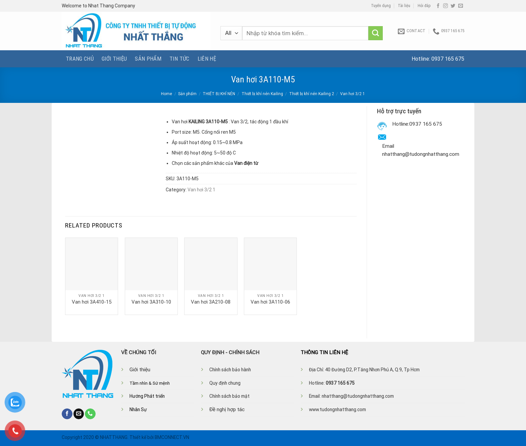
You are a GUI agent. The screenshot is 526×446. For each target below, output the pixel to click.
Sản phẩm (148, 58)
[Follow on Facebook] (438, 6)
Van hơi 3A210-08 (210, 302)
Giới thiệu (114, 58)
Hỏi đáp (424, 5)
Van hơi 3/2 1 (352, 93)
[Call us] (90, 413)
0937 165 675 (447, 59)
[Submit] (375, 33)
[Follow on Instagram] (445, 6)
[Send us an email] (460, 6)
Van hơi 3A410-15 (91, 302)
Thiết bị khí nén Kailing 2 (311, 93)
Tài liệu (404, 5)
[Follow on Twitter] (453, 6)
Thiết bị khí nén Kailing (262, 93)
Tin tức (179, 58)
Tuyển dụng (381, 5)
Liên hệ (207, 58)
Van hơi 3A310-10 (151, 302)
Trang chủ (80, 58)
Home (166, 93)
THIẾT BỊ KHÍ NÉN (219, 93)
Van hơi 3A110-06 (270, 302)
